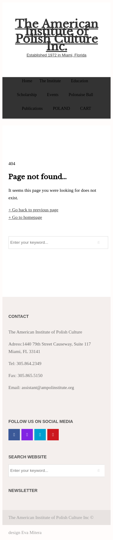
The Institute (50, 81)
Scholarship (27, 94)
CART (85, 108)
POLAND (61, 108)
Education (79, 81)
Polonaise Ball (81, 94)
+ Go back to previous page (33, 209)
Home (27, 81)
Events (52, 94)
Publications (32, 108)
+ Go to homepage (25, 217)
